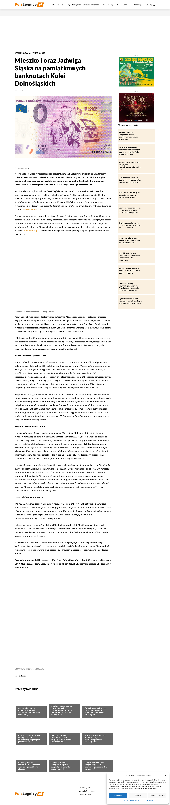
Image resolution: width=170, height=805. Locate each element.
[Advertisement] (85, 33)
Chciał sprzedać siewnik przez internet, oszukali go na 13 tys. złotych (29, 765)
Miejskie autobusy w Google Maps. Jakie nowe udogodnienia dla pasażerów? (96, 765)
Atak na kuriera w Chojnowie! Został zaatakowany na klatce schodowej (29, 711)
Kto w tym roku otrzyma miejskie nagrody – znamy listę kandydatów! (61, 765)
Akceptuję (118, 795)
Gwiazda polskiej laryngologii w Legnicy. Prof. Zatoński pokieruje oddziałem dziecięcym (129, 286)
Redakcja (22, 676)
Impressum (150, 800)
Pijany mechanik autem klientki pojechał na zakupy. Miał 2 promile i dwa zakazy (130, 300)
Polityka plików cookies (131, 800)
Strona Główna (23, 53)
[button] (165, 775)
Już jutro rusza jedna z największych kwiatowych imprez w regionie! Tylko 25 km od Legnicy (62, 710)
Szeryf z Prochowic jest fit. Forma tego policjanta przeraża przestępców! (95, 738)
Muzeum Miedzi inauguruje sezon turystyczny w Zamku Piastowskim (61, 738)
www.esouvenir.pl (31, 209)
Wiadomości (39, 53)
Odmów (138, 795)
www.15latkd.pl (30, 230)
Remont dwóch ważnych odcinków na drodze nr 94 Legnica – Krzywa (129, 270)
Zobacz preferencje (157, 795)
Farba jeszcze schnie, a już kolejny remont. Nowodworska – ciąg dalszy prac (95, 711)
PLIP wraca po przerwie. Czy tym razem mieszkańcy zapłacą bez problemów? (29, 738)
